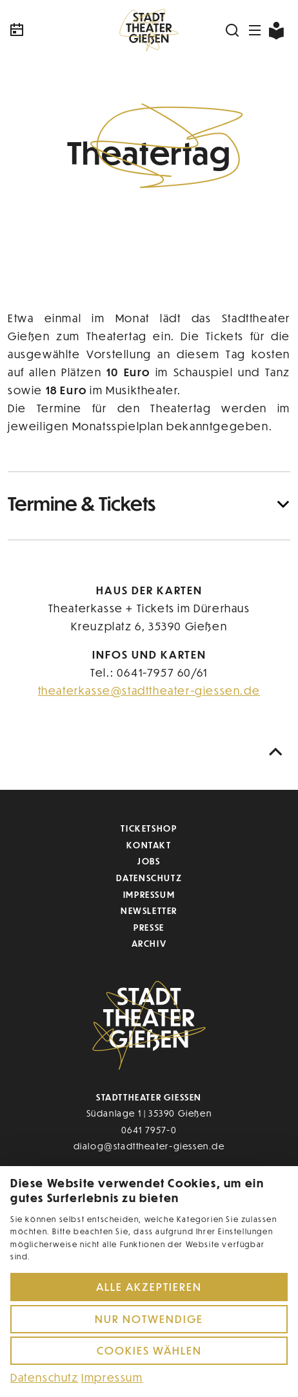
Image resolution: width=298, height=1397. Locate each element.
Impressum (149, 894)
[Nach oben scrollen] (276, 752)
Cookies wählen (149, 1350)
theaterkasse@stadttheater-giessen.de (149, 690)
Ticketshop (149, 828)
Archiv (149, 943)
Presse (149, 927)
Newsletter (149, 910)
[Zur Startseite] (149, 30)
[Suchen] (233, 30)
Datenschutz (149, 877)
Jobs (148, 860)
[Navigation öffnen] (255, 30)
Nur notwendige (149, 1319)
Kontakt (148, 844)
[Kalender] (55, 30)
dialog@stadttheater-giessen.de (149, 1145)
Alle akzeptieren (149, 1286)
